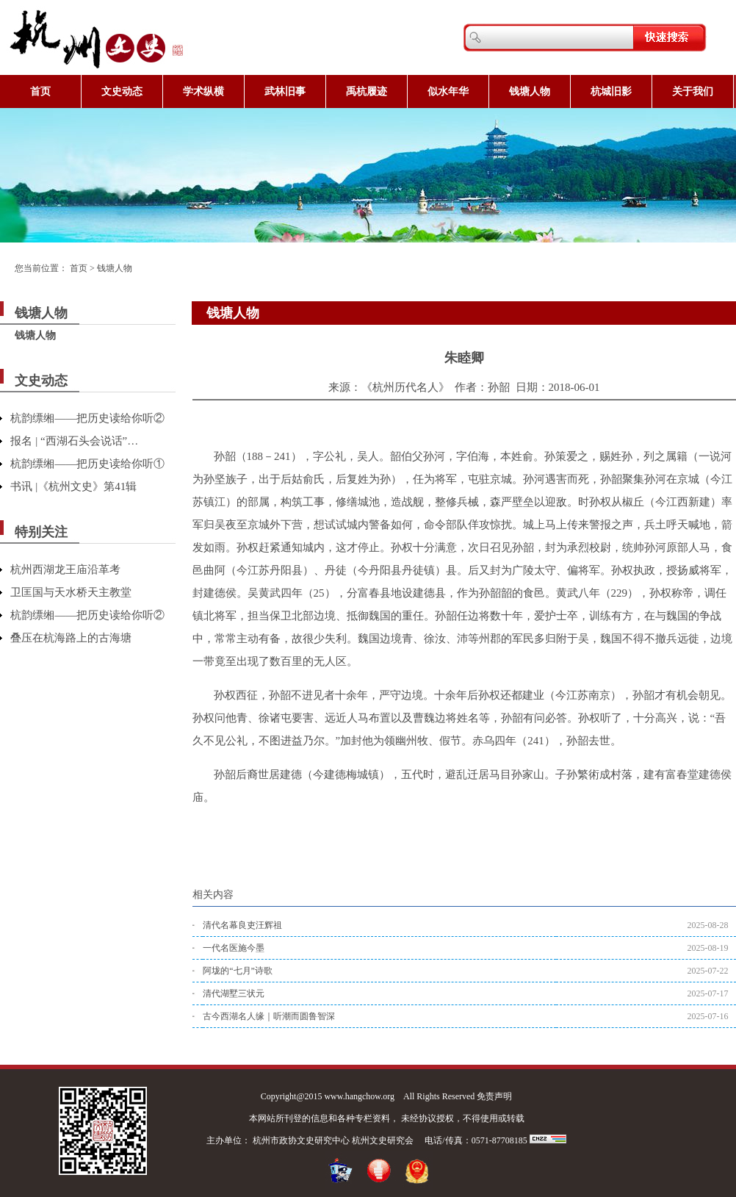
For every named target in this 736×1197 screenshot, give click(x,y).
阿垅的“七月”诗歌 (238, 971)
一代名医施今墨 (233, 948)
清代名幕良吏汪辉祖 (242, 925)
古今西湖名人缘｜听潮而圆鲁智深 (269, 1016)
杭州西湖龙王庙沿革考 (65, 569)
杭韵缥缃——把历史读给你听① (87, 464)
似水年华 (448, 91)
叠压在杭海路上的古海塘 (70, 638)
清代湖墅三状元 (233, 993)
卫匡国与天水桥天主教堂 (70, 592)
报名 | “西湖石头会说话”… (74, 441)
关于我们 (692, 91)
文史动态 (121, 91)
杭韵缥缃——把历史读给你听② (87, 418)
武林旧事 (285, 91)
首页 (40, 91)
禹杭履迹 (366, 91)
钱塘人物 (529, 91)
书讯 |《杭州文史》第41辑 (73, 486)
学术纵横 (203, 91)
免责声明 (494, 1096)
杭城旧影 (611, 91)
